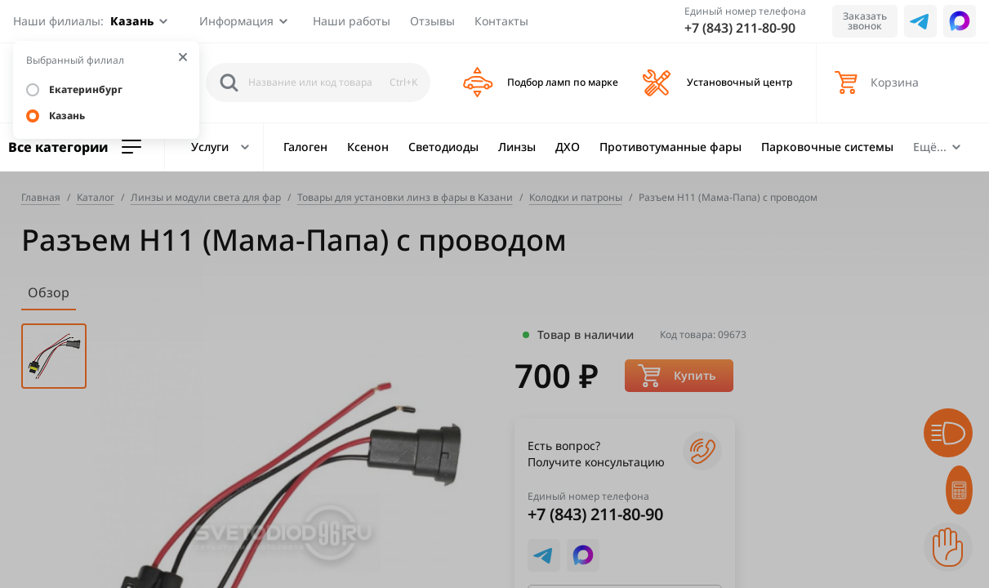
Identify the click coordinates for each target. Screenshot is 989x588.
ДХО (567, 146)
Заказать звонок (865, 21)
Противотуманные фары (670, 146)
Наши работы (351, 21)
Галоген (305, 146)
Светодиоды (443, 146)
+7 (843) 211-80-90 (739, 28)
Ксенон (368, 146)
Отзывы (432, 21)
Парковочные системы (827, 146)
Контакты (501, 21)
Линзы (517, 146)
